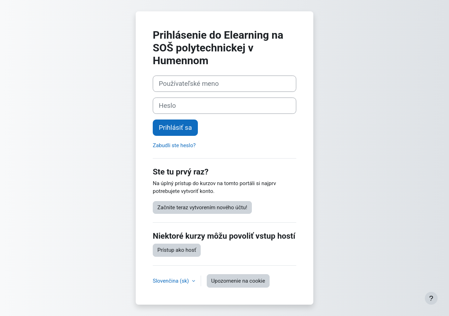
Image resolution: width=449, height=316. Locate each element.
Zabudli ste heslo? (174, 145)
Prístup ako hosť (176, 250)
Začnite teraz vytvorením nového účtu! (202, 207)
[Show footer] (431, 298)
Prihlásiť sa (175, 128)
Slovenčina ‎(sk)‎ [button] (171, 281)
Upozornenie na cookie (238, 281)
